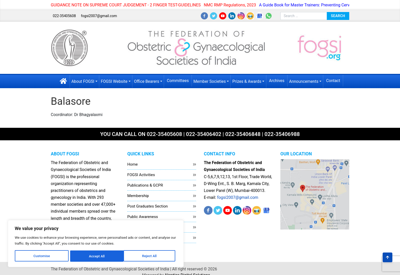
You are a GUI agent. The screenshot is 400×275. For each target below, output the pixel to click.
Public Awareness (142, 215)
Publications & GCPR (145, 184)
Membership (138, 194)
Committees (178, 80)
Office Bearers (146, 80)
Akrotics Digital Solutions (326, 267)
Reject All (66, 254)
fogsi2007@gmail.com (99, 16)
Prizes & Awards (247, 80)
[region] (66, 238)
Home (132, 163)
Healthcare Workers (144, 226)
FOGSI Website (113, 80)
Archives (277, 80)
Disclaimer (136, 236)
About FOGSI (81, 80)
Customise (33, 254)
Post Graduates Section (147, 205)
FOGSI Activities (141, 173)
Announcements (305, 80)
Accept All (100, 254)
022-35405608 (64, 16)
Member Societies (209, 80)
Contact (335, 80)
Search (338, 16)
